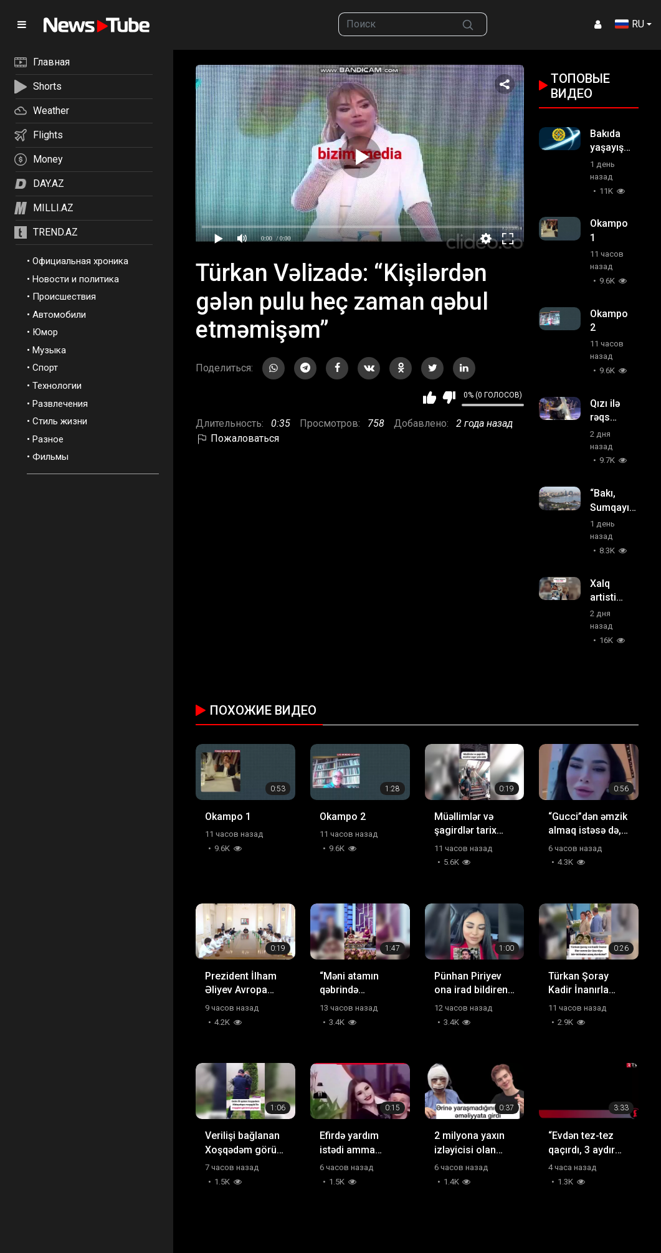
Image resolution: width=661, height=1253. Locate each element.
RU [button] (629, 24)
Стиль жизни (59, 421)
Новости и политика (75, 279)
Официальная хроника (80, 261)
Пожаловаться (237, 438)
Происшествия (64, 296)
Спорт (45, 367)
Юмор (45, 332)
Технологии (57, 385)
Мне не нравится (448, 397)
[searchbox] (394, 24)
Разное (48, 439)
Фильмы (50, 456)
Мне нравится (429, 397)
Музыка (49, 350)
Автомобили (59, 314)
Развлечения (60, 403)
